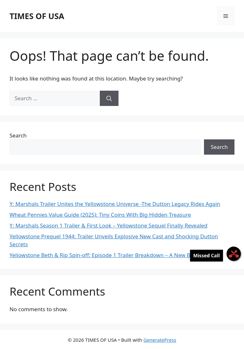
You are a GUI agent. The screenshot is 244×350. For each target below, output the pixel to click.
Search (18, 135)
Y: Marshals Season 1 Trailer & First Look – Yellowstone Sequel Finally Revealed (108, 225)
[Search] (109, 98)
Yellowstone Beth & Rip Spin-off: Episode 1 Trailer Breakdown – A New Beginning (111, 255)
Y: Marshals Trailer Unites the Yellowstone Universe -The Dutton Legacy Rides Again (115, 203)
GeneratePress (159, 340)
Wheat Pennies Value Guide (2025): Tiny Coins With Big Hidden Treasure (100, 214)
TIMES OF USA (37, 15)
